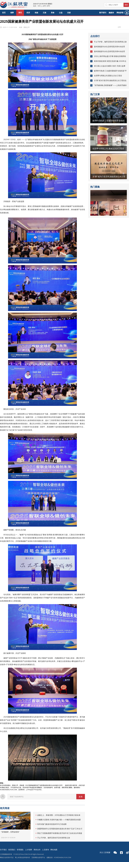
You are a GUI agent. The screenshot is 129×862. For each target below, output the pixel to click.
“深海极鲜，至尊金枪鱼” (10, 832)
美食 (52, 12)
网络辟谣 (120, 12)
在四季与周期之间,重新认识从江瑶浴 (108, 75)
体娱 (36, 12)
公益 (60, 12)
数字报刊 (102, 12)
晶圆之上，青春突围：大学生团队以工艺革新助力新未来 (58, 815)
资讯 (20, 12)
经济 (28, 12)
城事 (12, 12)
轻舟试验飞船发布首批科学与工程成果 (52, 824)
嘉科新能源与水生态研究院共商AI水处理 (109, 46)
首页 (4, 12)
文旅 (44, 12)
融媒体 (111, 12)
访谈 (69, 12)
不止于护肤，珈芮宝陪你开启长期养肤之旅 (53, 838)
